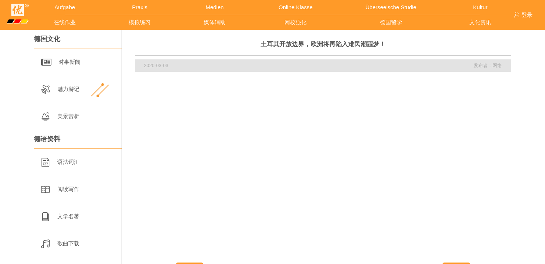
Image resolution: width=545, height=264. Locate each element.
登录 (523, 15)
